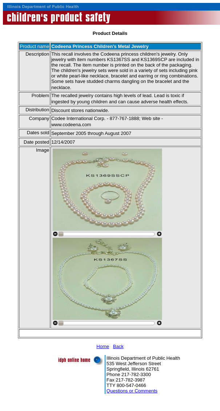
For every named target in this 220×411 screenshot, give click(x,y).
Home (102, 346)
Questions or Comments (132, 391)
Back (118, 346)
